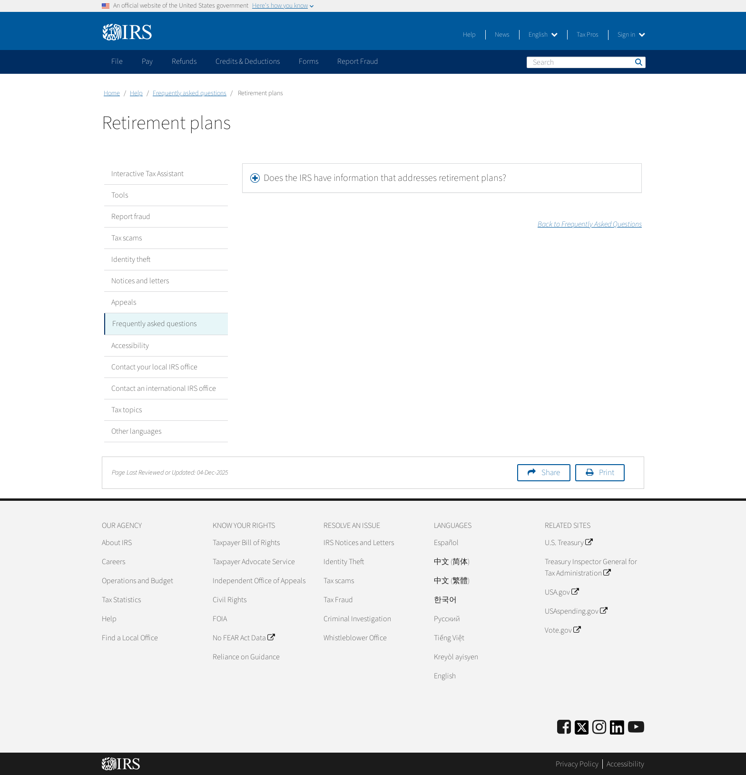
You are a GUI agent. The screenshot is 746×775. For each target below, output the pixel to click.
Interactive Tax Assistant (147, 174)
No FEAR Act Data (244, 637)
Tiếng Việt (449, 637)
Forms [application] (308, 61)
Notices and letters (140, 281)
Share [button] (550, 472)
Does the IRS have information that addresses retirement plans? (385, 178)
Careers (113, 561)
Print (606, 472)
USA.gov (562, 591)
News (502, 35)
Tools (119, 195)
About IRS (117, 542)
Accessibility (130, 345)
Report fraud (130, 216)
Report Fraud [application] (357, 61)
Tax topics (126, 409)
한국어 (445, 599)
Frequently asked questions (189, 93)
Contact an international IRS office (163, 388)
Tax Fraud (338, 599)
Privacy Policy (577, 763)
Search (638, 62)
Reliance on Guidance (246, 656)
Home (112, 93)
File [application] (117, 61)
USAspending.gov (576, 611)
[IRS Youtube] (636, 727)
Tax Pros (588, 35)
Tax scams (126, 238)
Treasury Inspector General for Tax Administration (591, 567)
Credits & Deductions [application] (248, 61)
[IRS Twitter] (582, 730)
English (543, 35)
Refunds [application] (184, 61)
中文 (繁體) (452, 580)
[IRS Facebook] (564, 727)
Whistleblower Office (355, 637)
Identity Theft (344, 561)
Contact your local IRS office (154, 366)
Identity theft (130, 259)
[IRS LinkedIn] (617, 730)
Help (469, 35)
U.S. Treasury (568, 542)
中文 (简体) (452, 561)
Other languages (136, 431)
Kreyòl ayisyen (456, 656)
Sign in (631, 35)
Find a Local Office (130, 637)
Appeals (123, 302)
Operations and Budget (137, 580)
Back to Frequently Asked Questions (590, 224)
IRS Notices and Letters (359, 542)
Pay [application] (147, 61)
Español (446, 542)
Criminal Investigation (357, 618)
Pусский (447, 618)
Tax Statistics (121, 599)
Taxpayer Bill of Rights (246, 542)
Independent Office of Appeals (259, 580)
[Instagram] (599, 727)
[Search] (586, 62)
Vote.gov (562, 630)
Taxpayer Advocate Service (254, 561)
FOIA (220, 618)
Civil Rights (229, 599)
